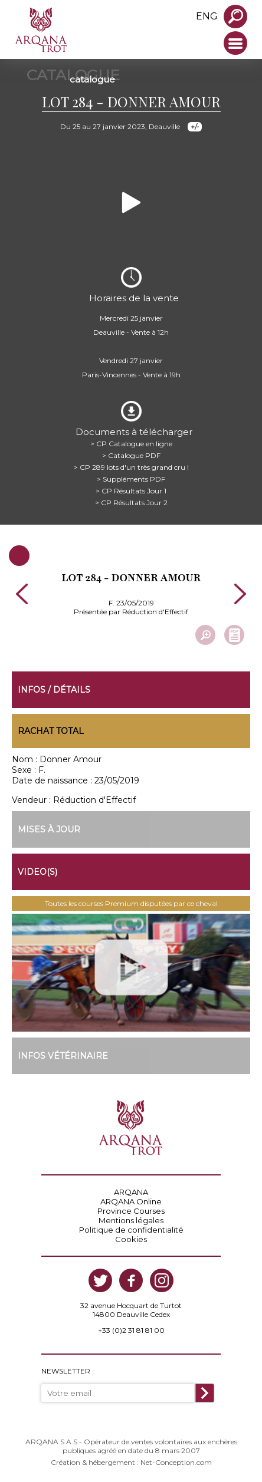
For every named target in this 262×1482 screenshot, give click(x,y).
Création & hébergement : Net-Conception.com (131, 1462)
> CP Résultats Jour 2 (131, 502)
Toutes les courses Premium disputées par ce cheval (131, 903)
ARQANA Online (131, 1201)
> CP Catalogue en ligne (131, 443)
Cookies (131, 1239)
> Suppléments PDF (131, 479)
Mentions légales (131, 1220)
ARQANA (131, 1192)
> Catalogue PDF (131, 455)
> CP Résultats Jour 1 (131, 490)
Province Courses (131, 1211)
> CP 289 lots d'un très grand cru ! (131, 467)
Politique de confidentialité (131, 1229)
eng (207, 16)
